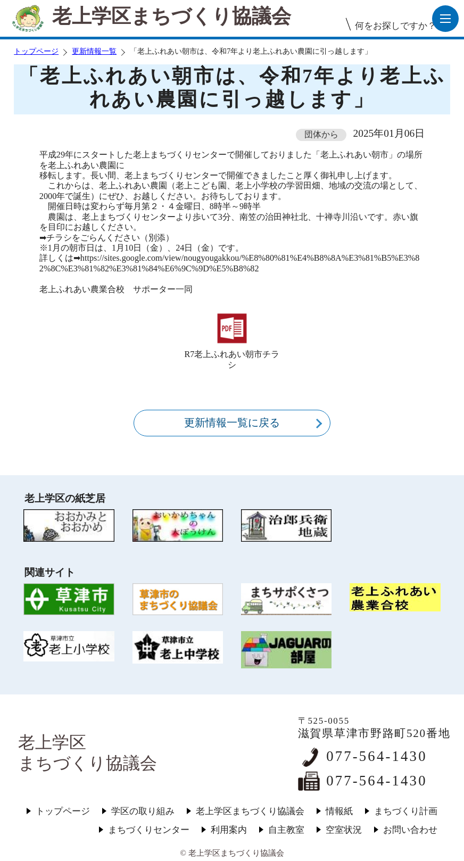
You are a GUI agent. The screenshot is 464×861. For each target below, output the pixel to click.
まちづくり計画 (405, 811)
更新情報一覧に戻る (232, 422)
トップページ (36, 51)
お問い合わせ (410, 830)
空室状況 (344, 830)
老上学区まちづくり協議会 (250, 811)
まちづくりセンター (148, 830)
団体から (321, 133)
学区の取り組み (143, 811)
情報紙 (339, 811)
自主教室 (286, 830)
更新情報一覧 (94, 51)
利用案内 (229, 830)
